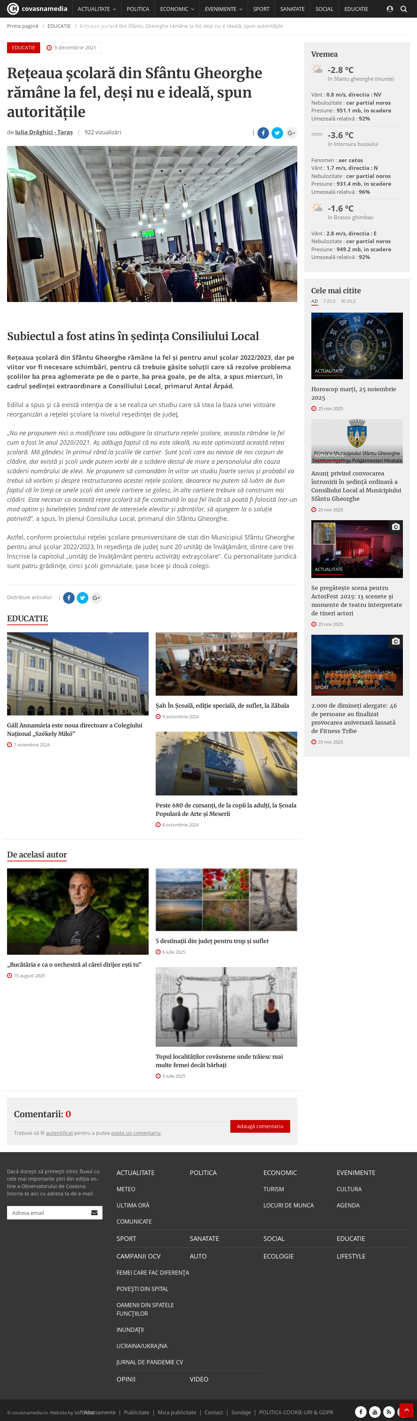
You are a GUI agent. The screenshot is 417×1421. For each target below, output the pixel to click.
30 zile (348, 301)
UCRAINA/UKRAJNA (142, 1343)
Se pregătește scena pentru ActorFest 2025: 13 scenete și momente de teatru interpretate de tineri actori (356, 600)
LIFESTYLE (349, 1254)
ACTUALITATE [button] (97, 8)
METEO (126, 1188)
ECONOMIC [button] (177, 8)
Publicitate (145, 1408)
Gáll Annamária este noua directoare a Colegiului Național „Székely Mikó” (74, 729)
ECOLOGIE (276, 1254)
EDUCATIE (356, 8)
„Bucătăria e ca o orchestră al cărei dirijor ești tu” (74, 964)
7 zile (329, 301)
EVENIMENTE (354, 1172)
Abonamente (112, 1408)
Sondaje (238, 1408)
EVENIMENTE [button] (223, 8)
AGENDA (348, 1204)
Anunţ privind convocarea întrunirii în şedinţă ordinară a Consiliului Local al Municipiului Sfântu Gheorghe (356, 486)
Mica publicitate (181, 1408)
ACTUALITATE (329, 371)
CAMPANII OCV (136, 1254)
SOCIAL (325, 8)
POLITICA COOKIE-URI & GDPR (287, 1408)
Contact (214, 1408)
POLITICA (138, 8)
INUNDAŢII (130, 1327)
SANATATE (292, 8)
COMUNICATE (329, 455)
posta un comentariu (136, 1133)
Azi (314, 301)
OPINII (125, 1376)
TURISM (273, 1188)
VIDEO (198, 1376)
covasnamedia (37, 9)
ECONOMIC (278, 1172)
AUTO (197, 1254)
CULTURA (349, 1188)
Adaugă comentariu (260, 1120)
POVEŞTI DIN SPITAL (142, 1286)
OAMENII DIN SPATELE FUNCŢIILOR (145, 1307)
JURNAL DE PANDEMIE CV (150, 1360)
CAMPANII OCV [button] (99, 26)
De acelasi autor (37, 855)
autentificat (59, 1133)
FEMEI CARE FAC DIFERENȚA (153, 1270)
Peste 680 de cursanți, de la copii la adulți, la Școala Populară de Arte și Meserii (226, 809)
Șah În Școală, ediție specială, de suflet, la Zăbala (222, 705)
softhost (83, 1408)
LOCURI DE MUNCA (288, 1204)
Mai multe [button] (93, 44)
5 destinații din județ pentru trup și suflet (212, 941)
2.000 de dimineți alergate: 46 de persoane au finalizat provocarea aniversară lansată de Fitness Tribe (354, 718)
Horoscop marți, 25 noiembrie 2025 (353, 393)
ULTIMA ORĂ (133, 1204)
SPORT (261, 8)
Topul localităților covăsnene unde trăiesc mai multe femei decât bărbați (219, 1061)
